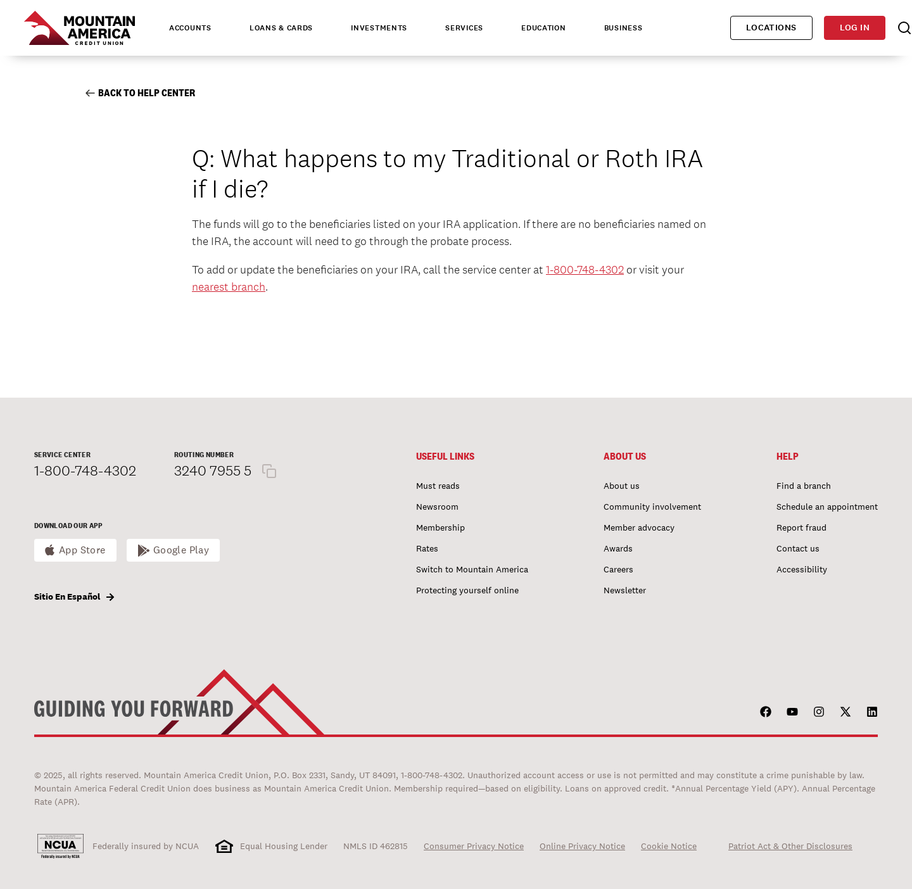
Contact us (798, 548)
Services (464, 28)
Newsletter (625, 590)
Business (623, 28)
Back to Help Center (140, 92)
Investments (379, 28)
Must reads (438, 485)
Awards (618, 548)
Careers (618, 569)
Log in (855, 28)
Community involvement (652, 506)
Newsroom (437, 506)
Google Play (181, 550)
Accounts (190, 28)
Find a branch (803, 485)
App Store (82, 550)
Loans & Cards (281, 28)
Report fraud (801, 527)
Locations (771, 28)
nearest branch (228, 286)
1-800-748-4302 (585, 269)
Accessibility (801, 569)
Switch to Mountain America (472, 569)
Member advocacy (639, 527)
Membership (440, 527)
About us (622, 485)
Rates (427, 548)
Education (543, 28)
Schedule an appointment (827, 506)
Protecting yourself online (467, 590)
